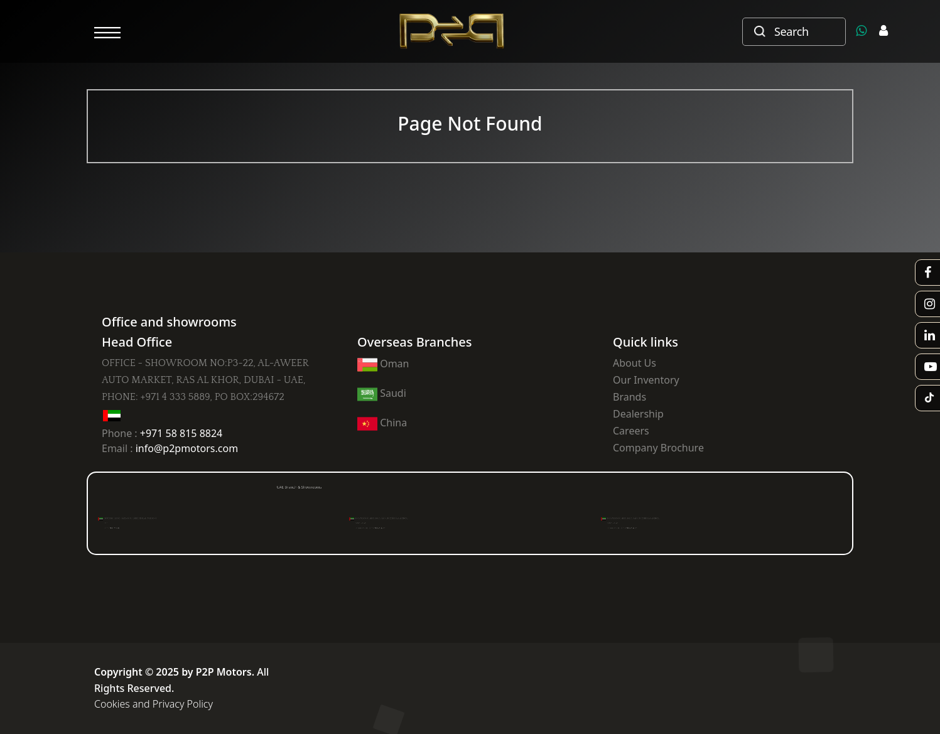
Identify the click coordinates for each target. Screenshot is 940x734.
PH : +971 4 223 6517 (392, 525)
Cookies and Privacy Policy (153, 704)
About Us (634, 363)
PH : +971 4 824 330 (135, 525)
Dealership (638, 414)
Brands (629, 397)
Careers (631, 431)
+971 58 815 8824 (181, 433)
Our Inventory (646, 380)
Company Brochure (658, 448)
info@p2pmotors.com (187, 448)
